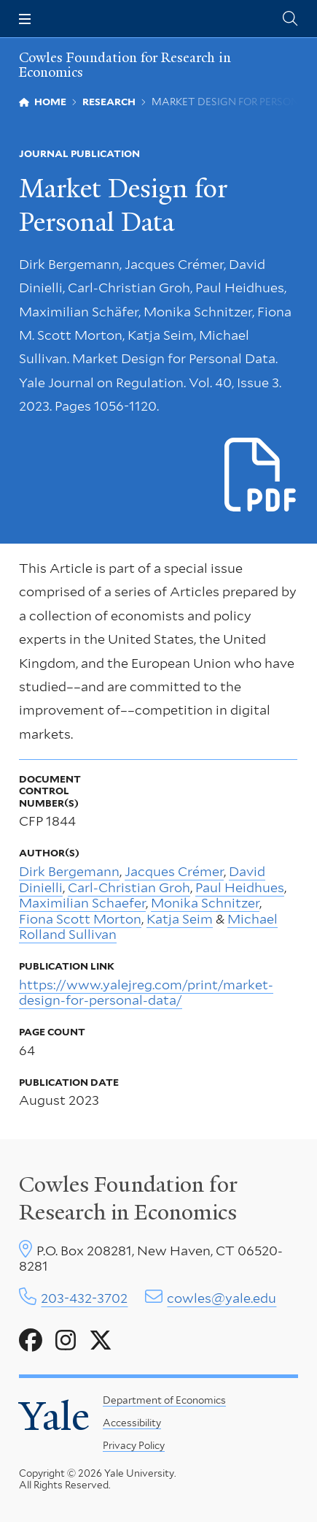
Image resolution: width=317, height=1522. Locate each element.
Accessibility (132, 1422)
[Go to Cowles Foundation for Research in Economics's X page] (100, 1341)
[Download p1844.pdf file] (261, 476)
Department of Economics (164, 1400)
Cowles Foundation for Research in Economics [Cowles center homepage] (128, 1198)
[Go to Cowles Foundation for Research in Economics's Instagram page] (65, 1341)
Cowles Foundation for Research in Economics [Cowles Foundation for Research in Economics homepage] (125, 65)
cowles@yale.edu (221, 1298)
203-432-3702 (84, 1298)
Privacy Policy (134, 1445)
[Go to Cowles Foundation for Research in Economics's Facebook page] (30, 1341)
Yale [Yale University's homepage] (54, 1416)
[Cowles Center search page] (290, 18)
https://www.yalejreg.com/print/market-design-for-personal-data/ (146, 992)
